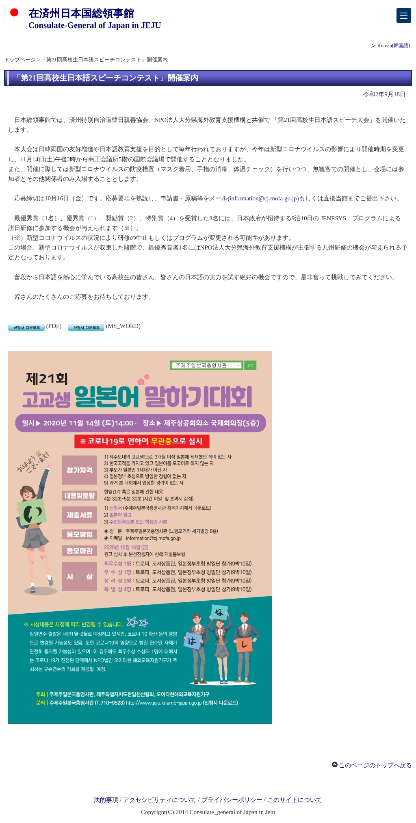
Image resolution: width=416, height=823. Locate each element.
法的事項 (106, 800)
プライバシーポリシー (232, 800)
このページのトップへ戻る (375, 765)
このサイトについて (294, 800)
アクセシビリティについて (159, 800)
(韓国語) (393, 45)
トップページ (20, 60)
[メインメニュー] (403, 15)
